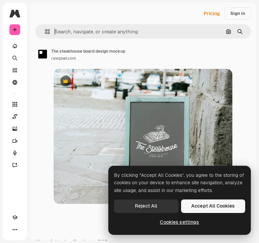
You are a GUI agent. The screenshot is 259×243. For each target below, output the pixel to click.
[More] (14, 229)
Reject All (146, 206)
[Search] (14, 58)
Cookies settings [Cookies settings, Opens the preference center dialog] (179, 222)
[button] (44, 31)
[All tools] (14, 104)
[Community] (14, 82)
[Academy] (14, 217)
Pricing (212, 13)
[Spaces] (14, 116)
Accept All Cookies (213, 206)
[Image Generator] (14, 128)
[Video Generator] (14, 140)
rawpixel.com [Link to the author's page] (63, 58)
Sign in (237, 13)
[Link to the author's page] (42, 54)
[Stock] (14, 70)
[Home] (14, 45)
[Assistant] (14, 165)
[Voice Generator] (14, 152)
